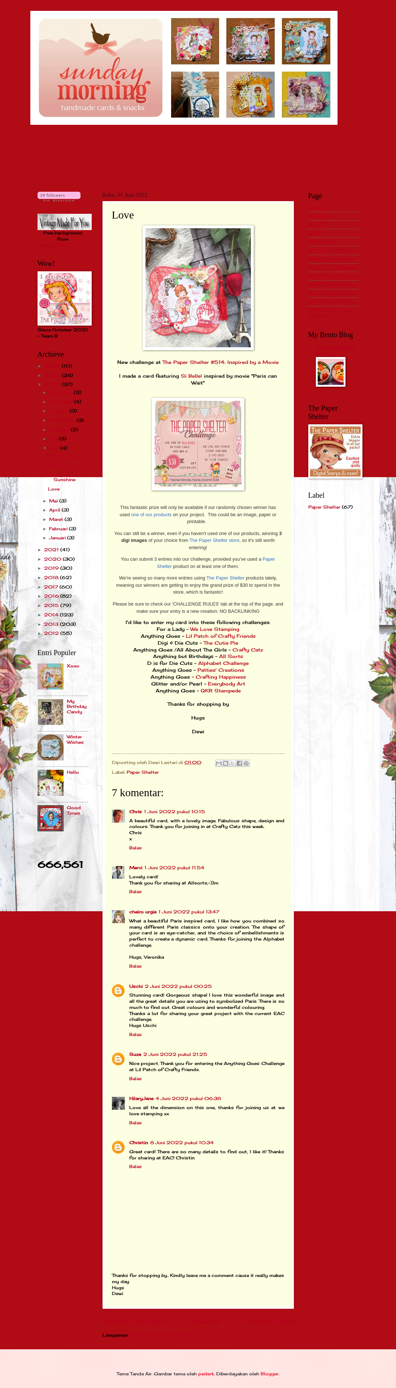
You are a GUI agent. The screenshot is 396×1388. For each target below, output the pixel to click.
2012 (52, 633)
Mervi (135, 867)
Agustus (60, 429)
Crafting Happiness (220, 677)
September (63, 420)
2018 (52, 577)
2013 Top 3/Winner (332, 259)
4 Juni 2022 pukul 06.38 (188, 1098)
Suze (135, 1054)
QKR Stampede (221, 690)
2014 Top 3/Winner (332, 267)
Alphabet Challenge (223, 663)
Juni (54, 448)
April (55, 510)
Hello (54, 465)
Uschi (136, 986)
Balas (135, 847)
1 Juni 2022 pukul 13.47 (188, 911)
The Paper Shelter (225, 578)
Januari (58, 537)
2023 (53, 375)
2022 (53, 384)
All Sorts (231, 656)
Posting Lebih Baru (135, 1321)
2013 (52, 624)
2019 (52, 568)
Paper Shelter (143, 772)
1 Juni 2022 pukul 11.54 (174, 867)
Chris (135, 811)
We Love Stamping (214, 629)
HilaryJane (141, 1098)
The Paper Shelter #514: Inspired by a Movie (220, 362)
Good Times (74, 810)
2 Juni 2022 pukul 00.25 (178, 986)
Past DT (317, 224)
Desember (61, 392)
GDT (313, 233)
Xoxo (73, 665)
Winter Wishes (75, 739)
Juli (54, 438)
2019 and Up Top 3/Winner (330, 312)
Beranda (207, 1321)
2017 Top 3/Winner (332, 293)
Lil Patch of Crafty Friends (221, 636)
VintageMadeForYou (62, 245)
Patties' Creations (220, 670)
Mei (54, 501)
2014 (52, 614)
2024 (53, 366)
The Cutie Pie (221, 643)
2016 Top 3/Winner (332, 284)
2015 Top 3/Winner (332, 276)
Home (315, 207)
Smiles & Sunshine (61, 477)
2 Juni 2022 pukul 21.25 (175, 1054)
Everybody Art (226, 684)
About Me (320, 216)
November (61, 401)
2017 (52, 587)
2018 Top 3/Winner (332, 301)
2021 (52, 549)
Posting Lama (270, 1321)
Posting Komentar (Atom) (160, 1335)
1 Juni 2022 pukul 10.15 (174, 811)
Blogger (270, 1373)
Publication (321, 242)
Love (54, 489)
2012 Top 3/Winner (332, 250)
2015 (52, 605)
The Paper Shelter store (214, 540)
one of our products (151, 514)
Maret (57, 519)
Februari (59, 528)
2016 (52, 596)
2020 (53, 559)
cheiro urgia (142, 911)
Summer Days (65, 455)
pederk (206, 1373)
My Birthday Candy (77, 706)
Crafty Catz (247, 650)
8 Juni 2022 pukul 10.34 (182, 1142)
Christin (138, 1142)
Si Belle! (191, 376)
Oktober (59, 410)
